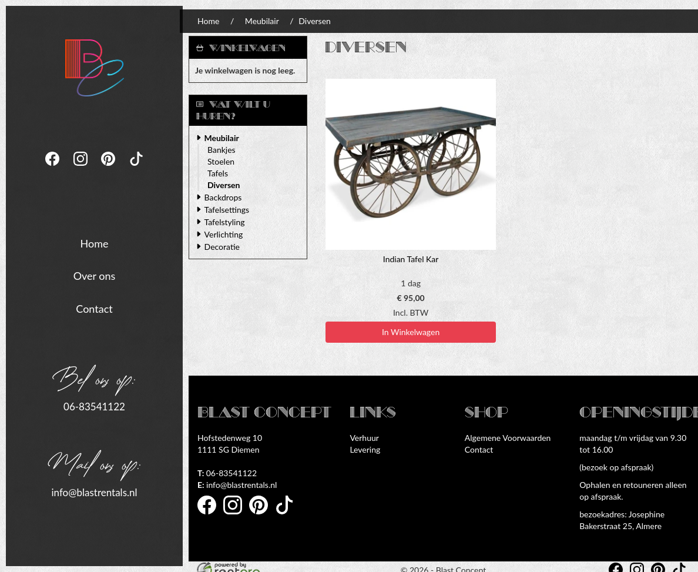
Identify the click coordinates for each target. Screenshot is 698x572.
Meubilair (262, 21)
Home (94, 242)
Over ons (94, 275)
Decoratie (222, 247)
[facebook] (53, 168)
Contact (94, 308)
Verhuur (364, 438)
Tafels (217, 173)
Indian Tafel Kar (411, 259)
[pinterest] (109, 168)
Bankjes (221, 150)
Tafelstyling (224, 222)
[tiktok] (136, 168)
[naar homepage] (94, 64)
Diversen (223, 185)
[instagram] (82, 168)
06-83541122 (94, 406)
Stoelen (220, 161)
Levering (365, 449)
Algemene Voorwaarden (508, 438)
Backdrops (223, 197)
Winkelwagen (247, 48)
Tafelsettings (226, 210)
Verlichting (223, 234)
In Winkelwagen (410, 332)
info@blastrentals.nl (94, 491)
